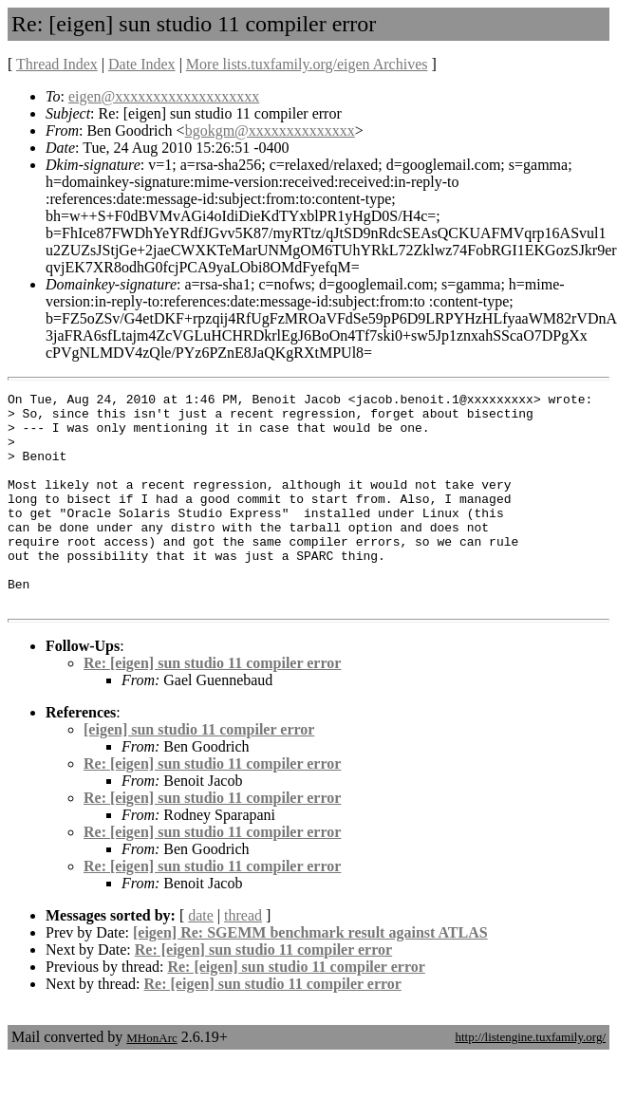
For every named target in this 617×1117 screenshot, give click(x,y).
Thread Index (57, 64)
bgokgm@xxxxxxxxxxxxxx (270, 130)
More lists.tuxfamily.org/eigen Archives (307, 64)
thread (243, 958)
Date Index (142, 64)
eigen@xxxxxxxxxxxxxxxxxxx (163, 96)
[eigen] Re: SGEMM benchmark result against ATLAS (310, 975)
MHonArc (151, 1080)
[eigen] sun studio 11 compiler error (199, 772)
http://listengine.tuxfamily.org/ (530, 1079)
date (201, 958)
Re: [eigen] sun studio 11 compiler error (212, 706)
